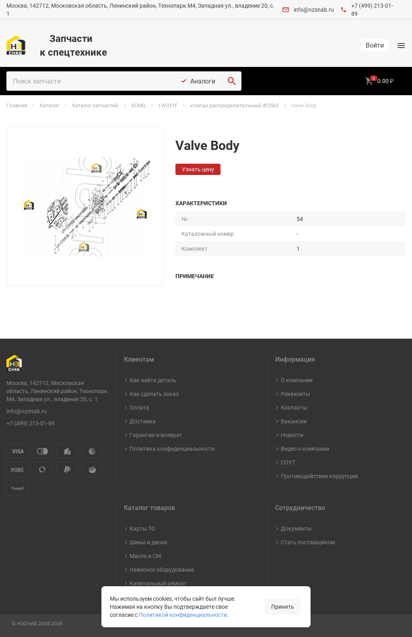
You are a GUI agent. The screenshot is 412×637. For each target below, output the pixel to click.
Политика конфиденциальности (172, 448)
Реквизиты (295, 394)
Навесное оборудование (162, 569)
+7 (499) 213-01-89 (30, 423)
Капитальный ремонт (158, 583)
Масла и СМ (145, 556)
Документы (296, 528)
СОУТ (288, 462)
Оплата (139, 407)
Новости (292, 435)
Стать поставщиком (308, 542)
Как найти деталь (153, 380)
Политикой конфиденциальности (183, 614)
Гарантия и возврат (156, 435)
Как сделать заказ (154, 394)
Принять (282, 606)
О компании (297, 380)
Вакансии (294, 421)
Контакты (294, 407)
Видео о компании (305, 448)
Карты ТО (142, 528)
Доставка (143, 421)
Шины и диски (148, 542)
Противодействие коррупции (319, 476)
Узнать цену (198, 169)
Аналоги (202, 81)
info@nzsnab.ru (314, 9)
